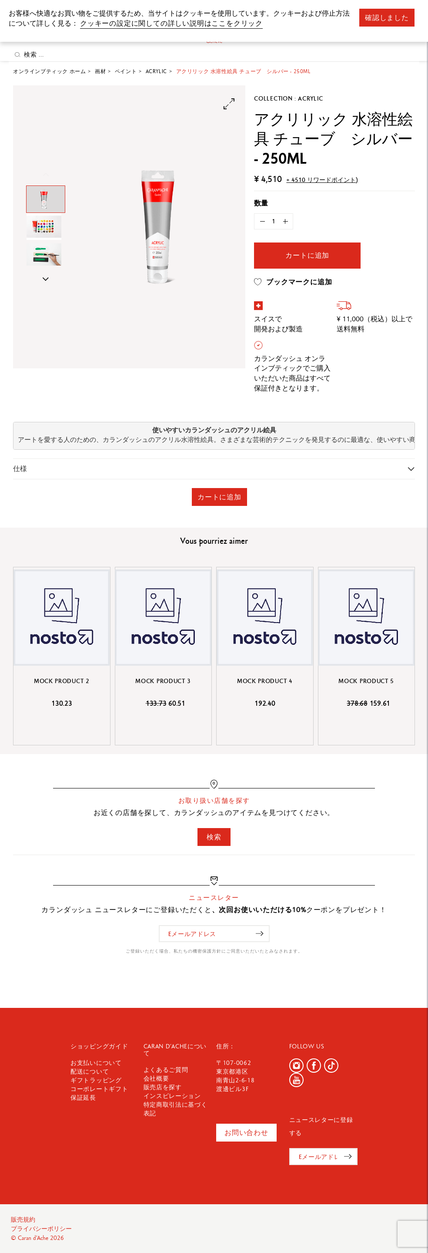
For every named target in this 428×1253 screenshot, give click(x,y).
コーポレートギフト (99, 1089)
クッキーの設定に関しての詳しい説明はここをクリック (171, 23)
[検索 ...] (214, 54)
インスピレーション (172, 1096)
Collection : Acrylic (288, 98)
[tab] (214, 468)
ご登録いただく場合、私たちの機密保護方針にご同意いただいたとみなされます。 (214, 951)
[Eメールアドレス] (214, 933)
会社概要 (156, 1078)
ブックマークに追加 (293, 282)
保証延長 (83, 1097)
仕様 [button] (20, 468)
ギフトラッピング (96, 1080)
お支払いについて (96, 1063)
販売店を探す (163, 1087)
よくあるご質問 (166, 1070)
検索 (214, 837)
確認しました (387, 17)
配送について (89, 1071)
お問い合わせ (246, 1132)
